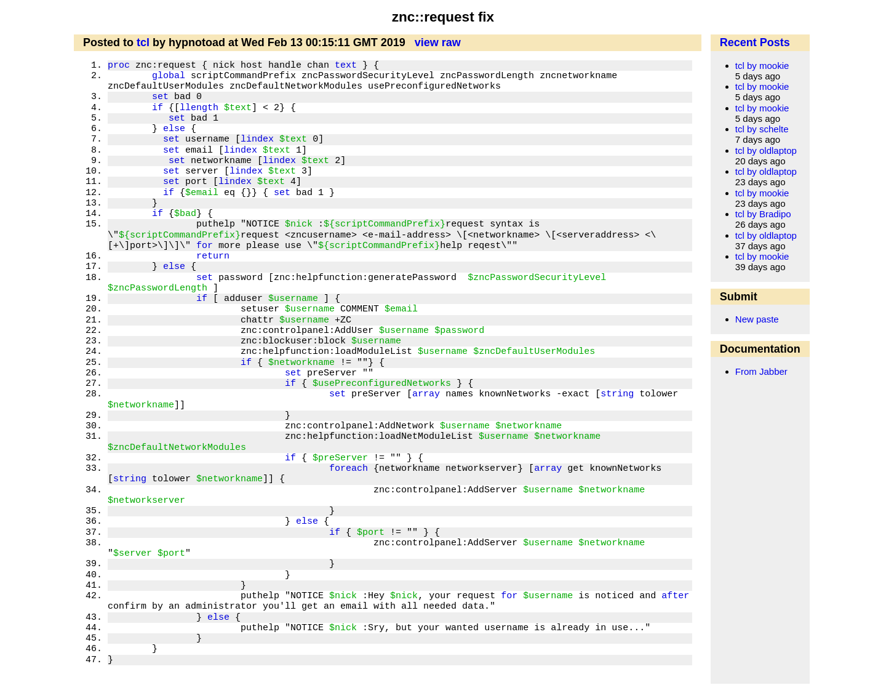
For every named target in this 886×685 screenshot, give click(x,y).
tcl (143, 42)
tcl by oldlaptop (766, 150)
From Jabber (761, 371)
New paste (757, 319)
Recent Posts (755, 42)
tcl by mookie (762, 65)
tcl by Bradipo (763, 214)
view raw (438, 42)
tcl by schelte (762, 129)
